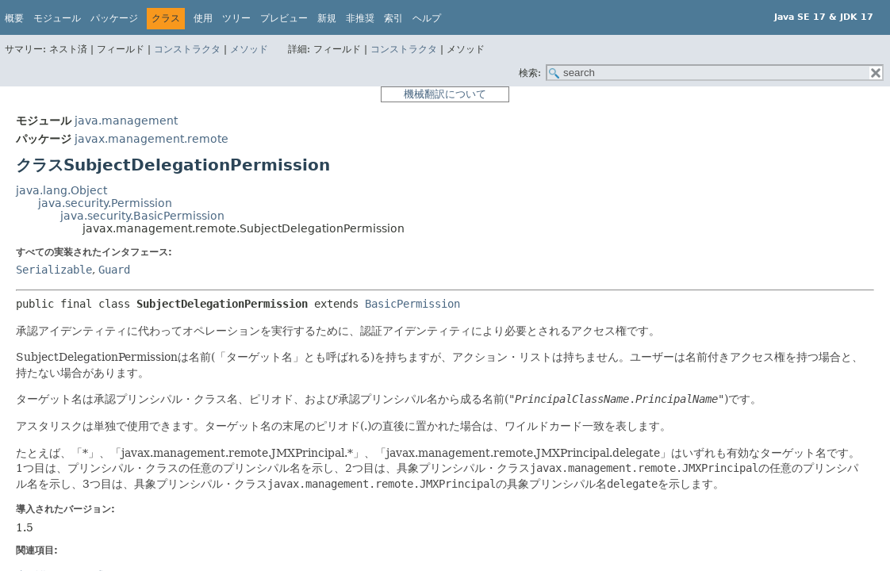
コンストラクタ (187, 49)
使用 (203, 18)
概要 (14, 18)
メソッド (249, 49)
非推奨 (360, 18)
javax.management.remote (151, 138)
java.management (126, 120)
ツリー (236, 18)
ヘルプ (426, 18)
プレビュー (284, 18)
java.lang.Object (61, 190)
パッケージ (114, 18)
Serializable (54, 269)
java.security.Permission (105, 203)
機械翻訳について (445, 94)
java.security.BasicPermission (142, 215)
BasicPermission (412, 303)
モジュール (57, 18)
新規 (326, 18)
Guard (114, 269)
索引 (393, 18)
